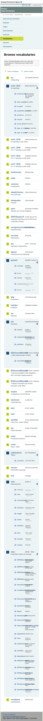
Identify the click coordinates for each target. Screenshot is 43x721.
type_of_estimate (21, 128)
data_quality (21, 102)
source (19, 278)
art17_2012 (15, 156)
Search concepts (28, 71)
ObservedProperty (21, 620)
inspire (14, 392)
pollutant (20, 344)
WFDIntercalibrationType (21, 660)
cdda (13, 178)
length (19, 513)
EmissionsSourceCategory (21, 599)
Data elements (8, 31)
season (19, 119)
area (18, 494)
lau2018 (14, 420)
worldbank (15, 700)
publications (16, 453)
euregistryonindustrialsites (18, 227)
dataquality (16, 200)
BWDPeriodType (21, 567)
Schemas (6, 34)
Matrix (19, 611)
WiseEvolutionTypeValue (21, 684)
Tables (5, 27)
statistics (20, 526)
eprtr (13, 209)
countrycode (21, 94)
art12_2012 (15, 86)
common (15, 184)
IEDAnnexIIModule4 (18, 381)
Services (6, 42)
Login (25, 5)
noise (13, 444)
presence (20, 115)
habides (14, 305)
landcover (15, 400)
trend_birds (21, 124)
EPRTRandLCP (17, 217)
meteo (19, 519)
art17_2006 (15, 148)
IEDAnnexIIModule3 (18, 371)
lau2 (13, 414)
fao (12, 244)
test (12, 476)
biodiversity (16, 172)
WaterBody (21, 656)
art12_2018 (15, 139)
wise (13, 552)
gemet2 (14, 260)
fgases (14, 252)
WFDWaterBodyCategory (21, 678)
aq (12, 78)
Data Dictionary (19, 14)
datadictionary (17, 192)
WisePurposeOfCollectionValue (21, 689)
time (18, 533)
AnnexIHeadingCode (21, 361)
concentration (21, 500)
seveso (14, 468)
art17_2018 (15, 164)
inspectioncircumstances (21, 337)
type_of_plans (21, 132)
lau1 (13, 408)
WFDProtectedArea (21, 667)
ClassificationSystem (21, 585)
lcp (12, 428)
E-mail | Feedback (9, 714)
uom (13, 482)
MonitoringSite (21, 616)
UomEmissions (21, 644)
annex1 (19, 330)
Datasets (6, 23)
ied (12, 322)
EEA (12, 2)
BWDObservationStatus (21, 560)
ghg (12, 297)
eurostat (14, 236)
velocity (20, 539)
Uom (18, 638)
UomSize (20, 651)
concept (20, 266)
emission (20, 508)
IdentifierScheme (21, 606)
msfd (13, 436)
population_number (21, 111)
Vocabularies (7, 39)
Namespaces (7, 46)
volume (19, 545)
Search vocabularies (13, 71)
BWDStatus (21, 579)
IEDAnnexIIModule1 (18, 353)
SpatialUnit (21, 634)
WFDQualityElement (21, 673)
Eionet (11, 14)
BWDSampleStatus (21, 572)
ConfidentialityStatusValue (21, 590)
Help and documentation (11, 19)
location (20, 106)
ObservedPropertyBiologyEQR (21, 625)
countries (20, 461)
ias (12, 313)
